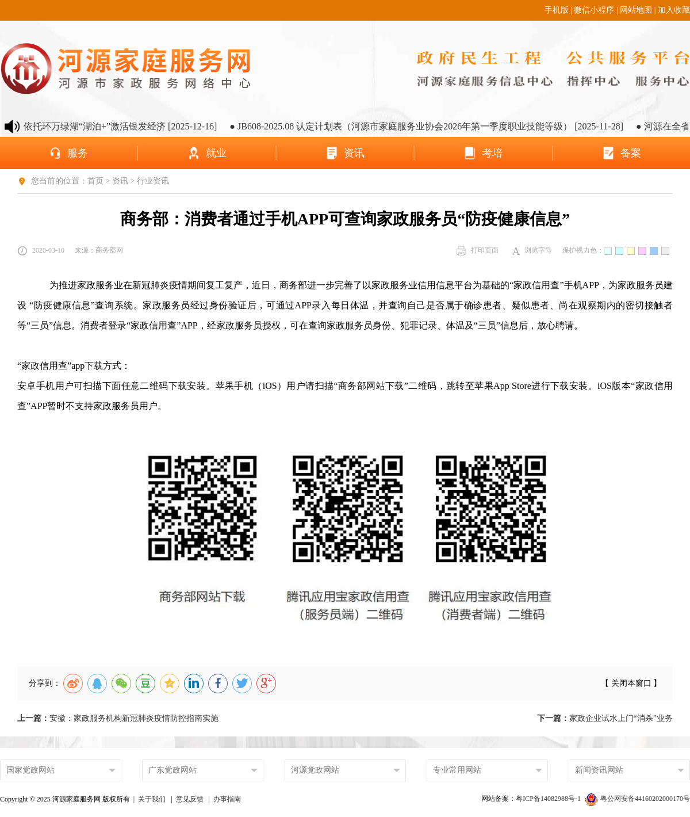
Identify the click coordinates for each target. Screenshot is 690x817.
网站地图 (636, 10)
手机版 (557, 10)
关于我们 (152, 799)
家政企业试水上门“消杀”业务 (605, 718)
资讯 (120, 181)
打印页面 (477, 251)
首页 (95, 181)
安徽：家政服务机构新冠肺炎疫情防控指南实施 (117, 718)
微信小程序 (594, 10)
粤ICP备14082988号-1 (549, 799)
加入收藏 (674, 10)
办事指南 (227, 799)
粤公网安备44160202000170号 (637, 799)
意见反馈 (190, 799)
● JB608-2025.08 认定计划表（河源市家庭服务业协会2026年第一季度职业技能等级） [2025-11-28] (434, 126)
